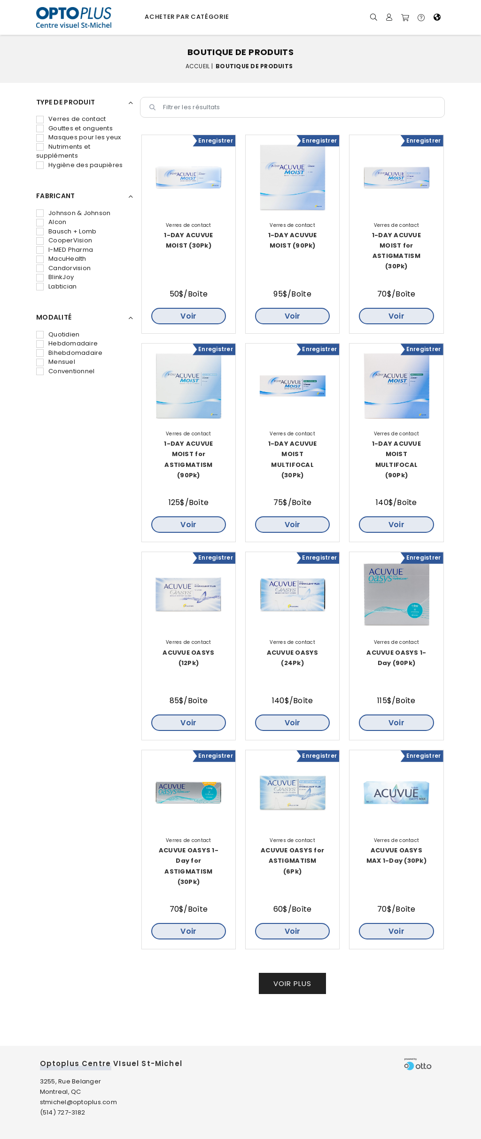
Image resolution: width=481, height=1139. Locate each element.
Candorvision (63, 268)
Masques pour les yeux (78, 137)
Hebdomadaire (67, 343)
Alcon (51, 221)
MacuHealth (61, 258)
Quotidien (57, 334)
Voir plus (292, 983)
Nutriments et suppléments (63, 151)
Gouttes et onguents (74, 128)
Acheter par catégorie (187, 16)
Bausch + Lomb (66, 231)
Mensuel (55, 361)
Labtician (56, 286)
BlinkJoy (55, 277)
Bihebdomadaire (69, 352)
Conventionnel (65, 371)
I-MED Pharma (64, 249)
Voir (188, 316)
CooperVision (64, 240)
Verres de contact (71, 118)
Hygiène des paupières (79, 164)
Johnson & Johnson (73, 213)
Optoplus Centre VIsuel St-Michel (111, 1063)
